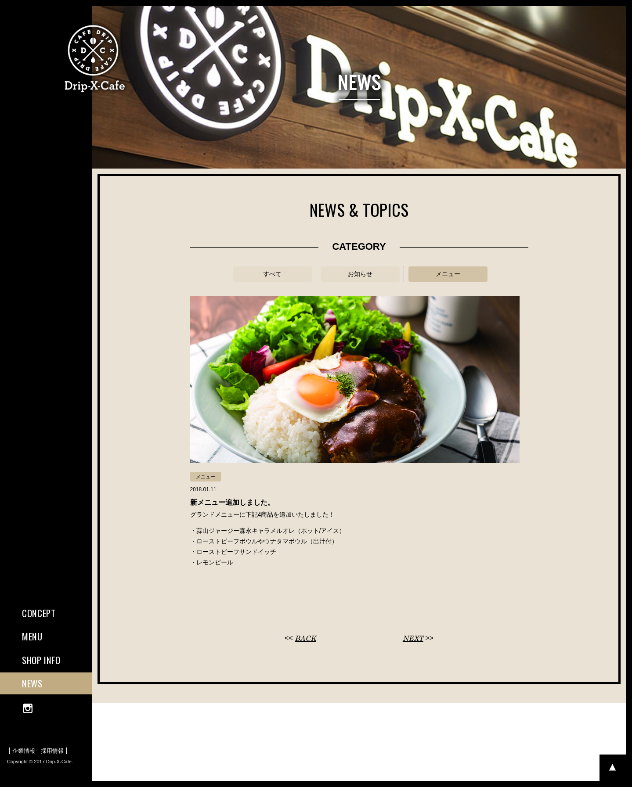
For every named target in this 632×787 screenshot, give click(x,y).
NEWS (32, 683)
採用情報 (52, 750)
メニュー (448, 273)
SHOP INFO (41, 660)
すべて (272, 273)
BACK (305, 638)
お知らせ (360, 273)
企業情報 (23, 750)
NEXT (413, 638)
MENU (32, 636)
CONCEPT (38, 613)
